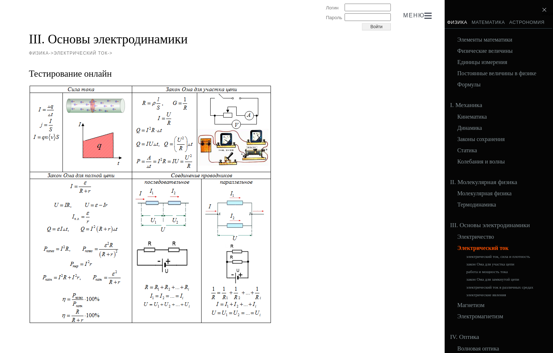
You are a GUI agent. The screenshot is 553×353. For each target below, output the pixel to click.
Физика (457, 22)
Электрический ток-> (83, 53)
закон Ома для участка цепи (490, 264)
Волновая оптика (478, 349)
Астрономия (527, 22)
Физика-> (41, 53)
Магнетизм (470, 305)
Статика (467, 150)
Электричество (475, 237)
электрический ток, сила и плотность (498, 257)
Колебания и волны (481, 162)
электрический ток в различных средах (499, 287)
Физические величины (485, 51)
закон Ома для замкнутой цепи (492, 279)
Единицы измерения (482, 62)
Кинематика (472, 117)
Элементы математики (484, 40)
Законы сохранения (481, 139)
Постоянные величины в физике (496, 73)
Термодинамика (476, 205)
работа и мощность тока (487, 272)
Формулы (469, 85)
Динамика (469, 128)
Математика (488, 22)
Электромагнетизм (480, 316)
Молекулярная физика (484, 193)
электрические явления (486, 295)
